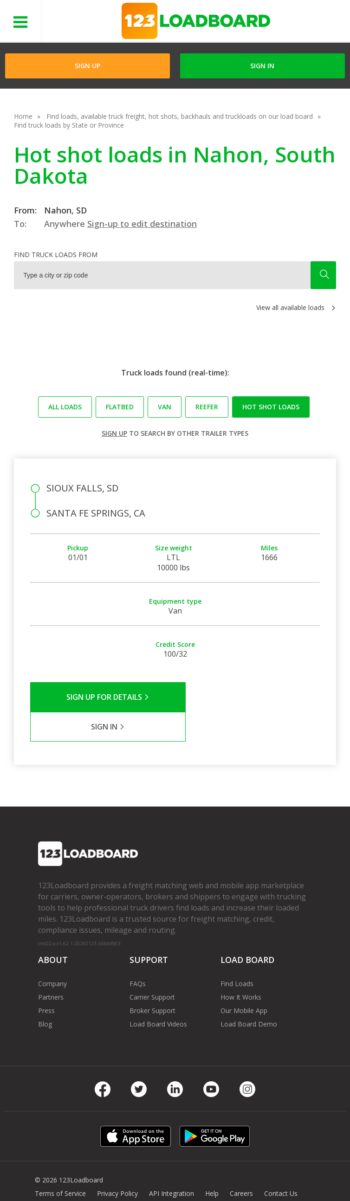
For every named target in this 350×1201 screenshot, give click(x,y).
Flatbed (120, 406)
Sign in (262, 65)
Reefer (206, 406)
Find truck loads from (55, 254)
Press (46, 980)
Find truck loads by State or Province (69, 125)
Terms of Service (60, 1163)
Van (164, 406)
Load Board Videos (158, 994)
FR (74, 1177)
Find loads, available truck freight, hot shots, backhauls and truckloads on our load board (179, 116)
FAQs (138, 953)
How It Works (240, 967)
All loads (65, 406)
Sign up (114, 433)
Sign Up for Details (102, 697)
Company (52, 953)
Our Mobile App (243, 980)
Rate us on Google (118, 1177)
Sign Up (87, 65)
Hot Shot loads (270, 406)
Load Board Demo (248, 994)
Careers (241, 1163)
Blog (45, 994)
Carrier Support (152, 967)
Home (23, 116)
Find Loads (236, 953)
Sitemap (47, 1177)
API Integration (171, 1163)
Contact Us (281, 1163)
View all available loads (290, 307)
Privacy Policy (117, 1163)
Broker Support (152, 980)
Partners (51, 967)
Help (212, 1163)
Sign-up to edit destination (142, 223)
